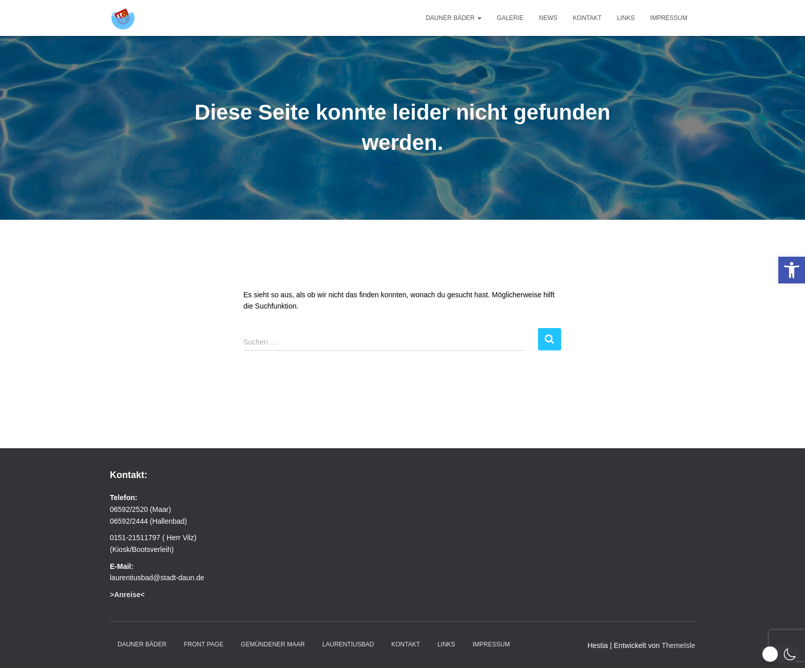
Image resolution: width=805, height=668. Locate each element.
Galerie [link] (510, 18)
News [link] (548, 18)
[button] (780, 654)
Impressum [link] (668, 18)
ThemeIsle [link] (678, 645)
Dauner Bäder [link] (454, 18)
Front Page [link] (203, 644)
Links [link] (626, 18)
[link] (791, 270)
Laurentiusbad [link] (348, 644)
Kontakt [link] (587, 18)
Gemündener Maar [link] (273, 644)
